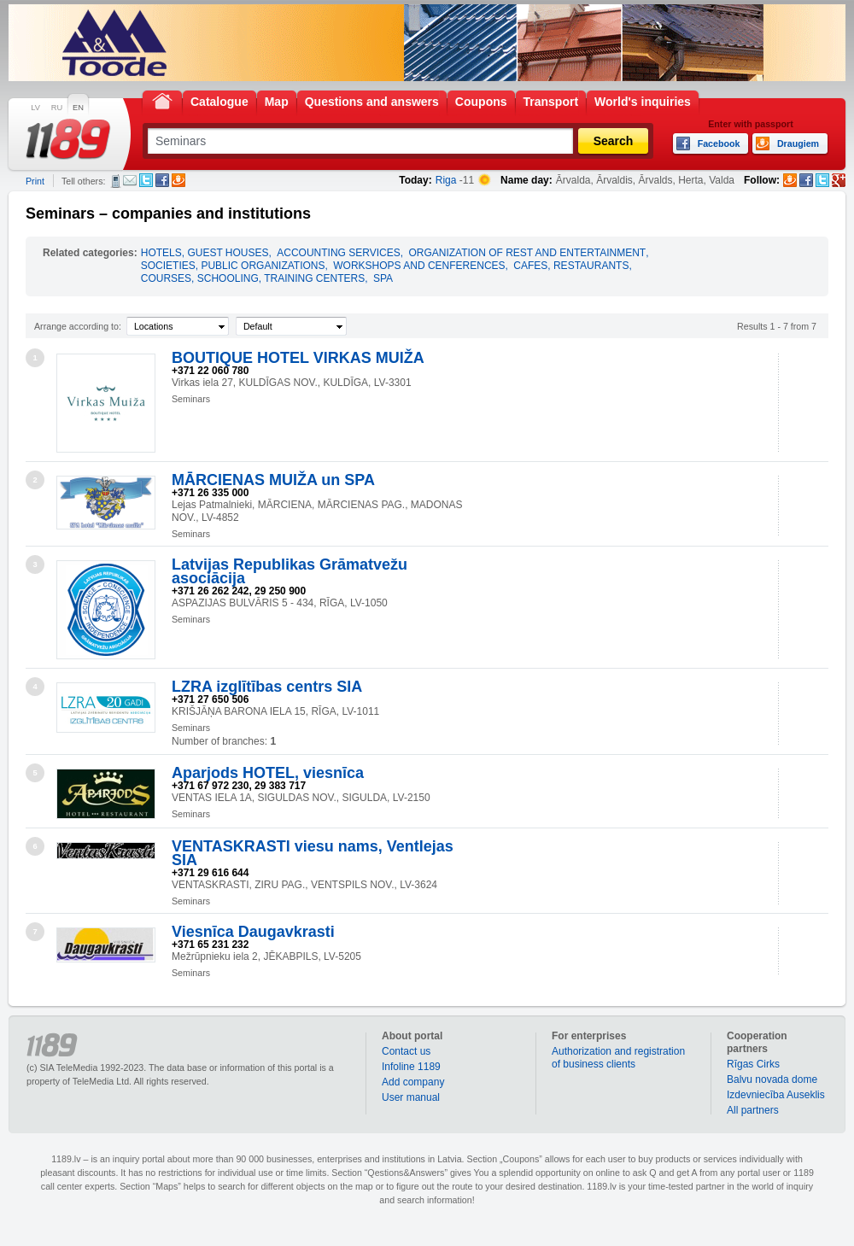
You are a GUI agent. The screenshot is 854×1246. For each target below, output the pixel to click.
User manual (411, 1097)
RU (56, 107)
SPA (383, 278)
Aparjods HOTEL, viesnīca (268, 772)
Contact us (406, 1051)
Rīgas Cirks (753, 1064)
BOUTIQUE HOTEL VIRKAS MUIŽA (298, 357)
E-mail (130, 180)
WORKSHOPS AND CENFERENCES (419, 266)
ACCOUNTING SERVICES (338, 253)
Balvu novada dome (772, 1079)
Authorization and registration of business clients (618, 1057)
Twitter (146, 180)
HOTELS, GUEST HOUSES (205, 253)
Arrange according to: (77, 326)
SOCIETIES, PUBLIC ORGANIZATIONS (233, 266)
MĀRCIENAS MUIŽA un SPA (273, 479)
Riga (446, 180)
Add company (413, 1082)
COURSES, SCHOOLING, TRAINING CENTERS (253, 278)
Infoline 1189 (411, 1067)
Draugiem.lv (178, 180)
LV (35, 107)
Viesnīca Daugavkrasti (253, 931)
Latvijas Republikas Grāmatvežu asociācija (289, 571)
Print (35, 181)
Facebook (162, 180)
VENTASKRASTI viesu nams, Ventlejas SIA (312, 853)
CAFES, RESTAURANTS (571, 266)
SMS (115, 181)
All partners (753, 1110)
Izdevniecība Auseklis (776, 1095)
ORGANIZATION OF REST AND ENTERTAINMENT (527, 253)
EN (78, 107)
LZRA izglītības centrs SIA (267, 686)
